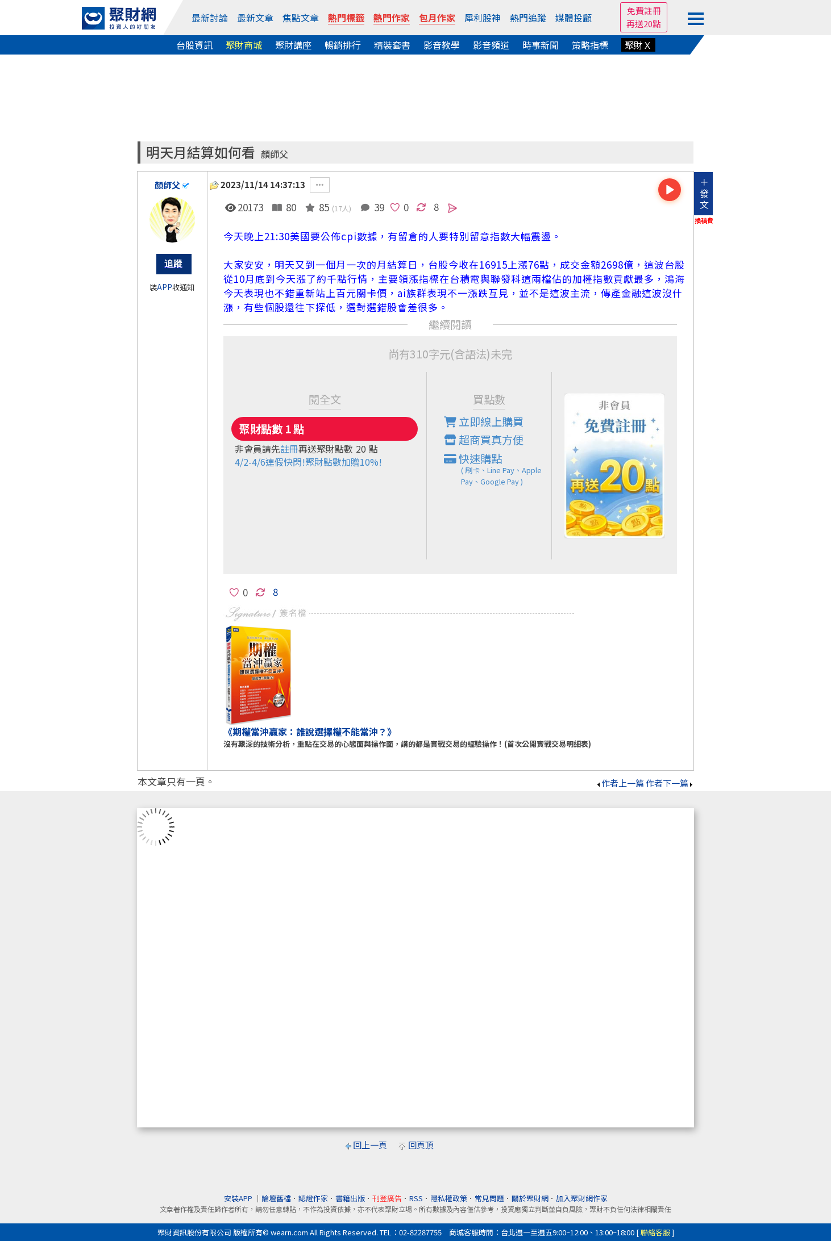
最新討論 (210, 17)
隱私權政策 (448, 1198)
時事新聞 (540, 45)
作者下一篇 (670, 783)
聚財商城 (244, 45)
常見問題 (489, 1198)
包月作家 (437, 17)
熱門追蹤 (528, 17)
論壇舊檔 (276, 1198)
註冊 (289, 449)
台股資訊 (194, 45)
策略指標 (590, 45)
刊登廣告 (387, 1198)
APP (164, 287)
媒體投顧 (573, 17)
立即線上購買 (483, 421)
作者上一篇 (620, 783)
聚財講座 (293, 45)
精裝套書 (392, 45)
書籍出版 (350, 1198)
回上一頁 (370, 1145)
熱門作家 (391, 17)
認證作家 (313, 1198)
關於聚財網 (530, 1198)
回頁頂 (421, 1145)
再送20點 (643, 24)
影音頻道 (491, 45)
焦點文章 (300, 17)
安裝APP (239, 1198)
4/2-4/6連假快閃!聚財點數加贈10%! (308, 462)
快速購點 (498, 469)
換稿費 (704, 220)
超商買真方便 (483, 440)
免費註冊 (644, 10)
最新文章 (255, 17)
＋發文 (704, 193)
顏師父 (274, 154)
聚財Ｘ (638, 45)
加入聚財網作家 (582, 1198)
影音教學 (441, 45)
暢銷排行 (343, 45)
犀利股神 (482, 17)
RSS (416, 1198)
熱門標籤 (346, 17)
